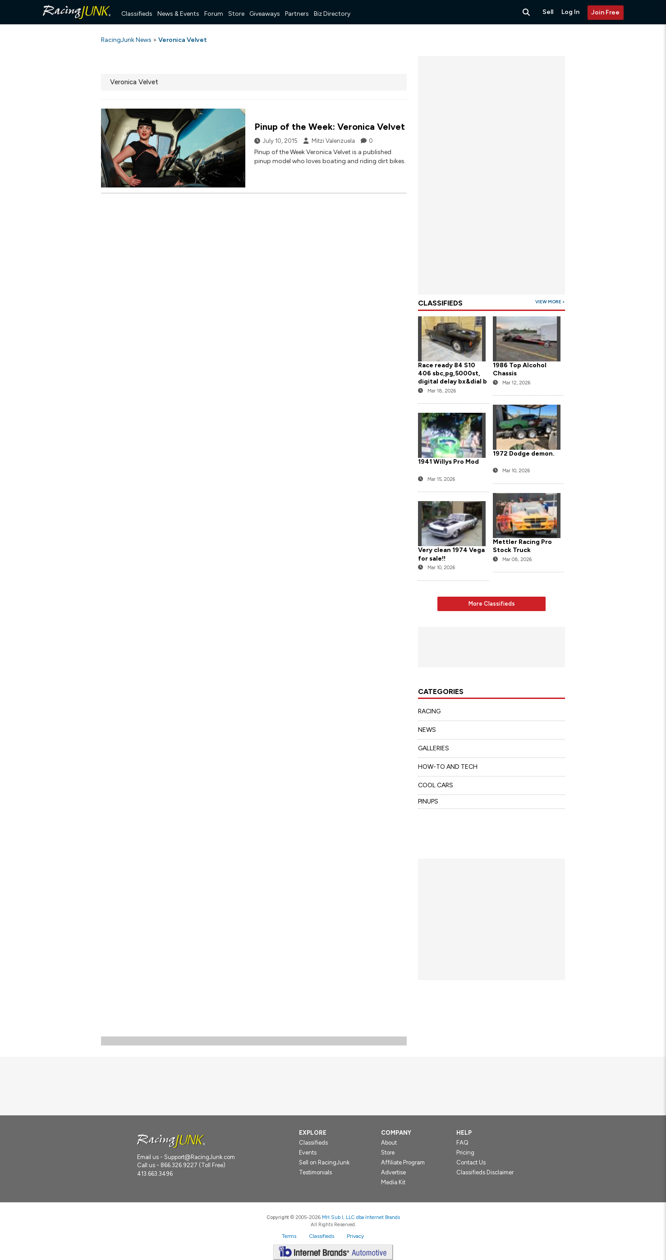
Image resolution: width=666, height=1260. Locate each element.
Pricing (465, 1152)
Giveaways (264, 14)
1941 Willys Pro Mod (448, 462)
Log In (570, 12)
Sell (547, 12)
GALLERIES (433, 748)
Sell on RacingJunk (324, 1162)
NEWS (427, 730)
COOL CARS (435, 785)
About (389, 1142)
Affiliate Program (403, 1162)
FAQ (462, 1142)
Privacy (355, 1236)
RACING (429, 711)
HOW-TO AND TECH (448, 767)
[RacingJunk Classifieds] (76, 22)
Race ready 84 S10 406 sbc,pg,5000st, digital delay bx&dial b (452, 373)
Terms (289, 1236)
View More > (550, 301)
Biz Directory (332, 14)
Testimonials (315, 1172)
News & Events (178, 14)
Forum (213, 14)
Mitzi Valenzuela (333, 140)
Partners (297, 14)
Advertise (393, 1172)
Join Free (605, 12)
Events (308, 1152)
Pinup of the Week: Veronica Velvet (329, 126)
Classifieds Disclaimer (485, 1172)
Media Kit (393, 1182)
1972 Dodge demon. (524, 453)
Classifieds (136, 14)
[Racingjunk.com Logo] (171, 1140)
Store (236, 14)
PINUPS (428, 801)
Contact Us (471, 1162)
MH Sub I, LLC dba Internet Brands (361, 1217)
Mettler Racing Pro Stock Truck (522, 546)
